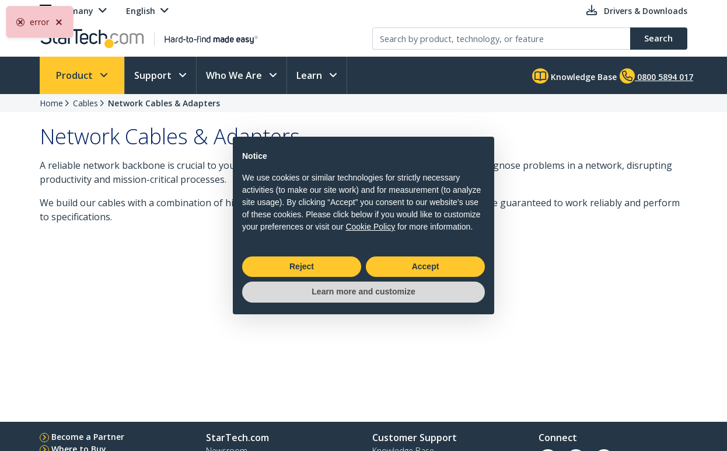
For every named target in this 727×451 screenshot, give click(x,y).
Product (75, 75)
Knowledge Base (574, 76)
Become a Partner (87, 436)
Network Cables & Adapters (164, 103)
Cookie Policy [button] (370, 226)
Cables (85, 103)
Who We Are (235, 75)
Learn (310, 75)
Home (51, 103)
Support (154, 75)
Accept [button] (425, 266)
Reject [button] (301, 266)
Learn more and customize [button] (363, 291)
